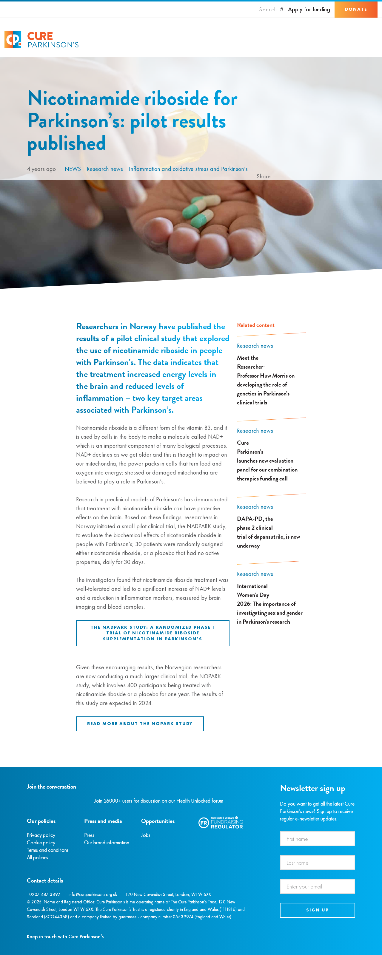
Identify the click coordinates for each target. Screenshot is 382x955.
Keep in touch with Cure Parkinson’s (65, 936)
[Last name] (317, 862)
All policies (37, 857)
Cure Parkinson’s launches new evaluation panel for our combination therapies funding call (267, 460)
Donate (356, 9)
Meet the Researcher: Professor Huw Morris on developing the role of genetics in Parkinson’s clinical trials (266, 380)
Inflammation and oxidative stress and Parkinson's (188, 169)
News (73, 169)
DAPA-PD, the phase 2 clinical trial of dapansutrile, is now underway (268, 532)
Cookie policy (41, 842)
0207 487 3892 (44, 894)
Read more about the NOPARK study (140, 724)
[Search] (271, 9)
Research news (105, 169)
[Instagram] (34, 800)
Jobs (145, 835)
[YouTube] (58, 800)
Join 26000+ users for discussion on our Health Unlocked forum (158, 800)
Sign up (317, 910)
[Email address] (317, 886)
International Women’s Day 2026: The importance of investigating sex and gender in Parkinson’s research (270, 603)
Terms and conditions (48, 849)
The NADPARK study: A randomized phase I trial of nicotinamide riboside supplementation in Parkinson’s (153, 633)
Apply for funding (309, 9)
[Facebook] (28, 800)
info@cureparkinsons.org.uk (93, 894)
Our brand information (106, 842)
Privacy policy (41, 835)
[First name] (317, 838)
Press (89, 835)
